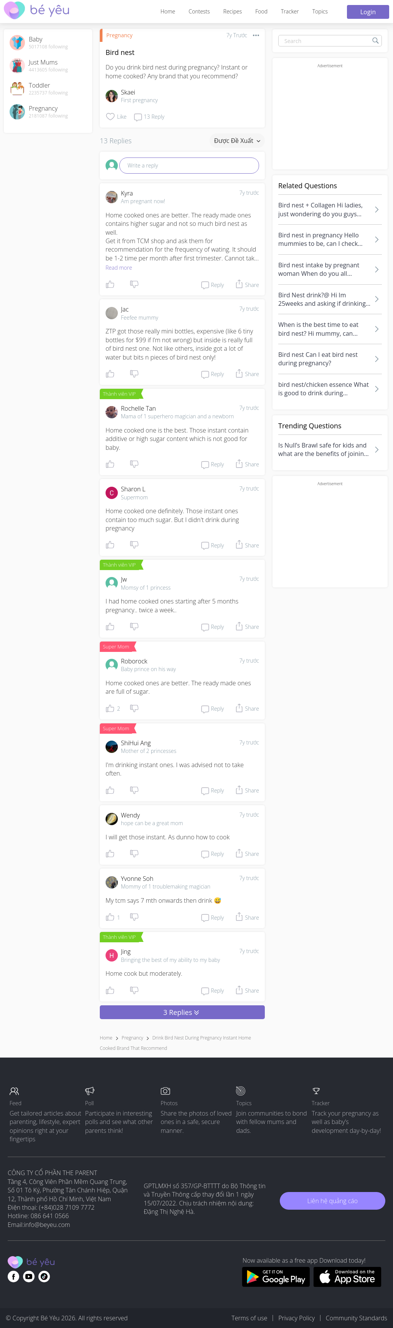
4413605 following (48, 70)
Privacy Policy (296, 1318)
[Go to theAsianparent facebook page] (13, 1276)
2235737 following (48, 93)
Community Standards (356, 1318)
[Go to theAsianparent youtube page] (29, 1276)
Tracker (290, 11)
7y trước (249, 192)
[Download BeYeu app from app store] (347, 1284)
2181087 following (48, 116)
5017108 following (48, 47)
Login (368, 12)
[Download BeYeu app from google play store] (276, 1284)
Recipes (232, 11)
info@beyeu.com (47, 1224)
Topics (320, 11)
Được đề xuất (237, 140)
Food (261, 11)
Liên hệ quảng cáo (332, 1201)
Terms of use (249, 1318)
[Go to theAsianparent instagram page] (44, 1276)
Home (167, 11)
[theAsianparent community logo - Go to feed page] (36, 11)
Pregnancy (119, 35)
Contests (199, 11)
